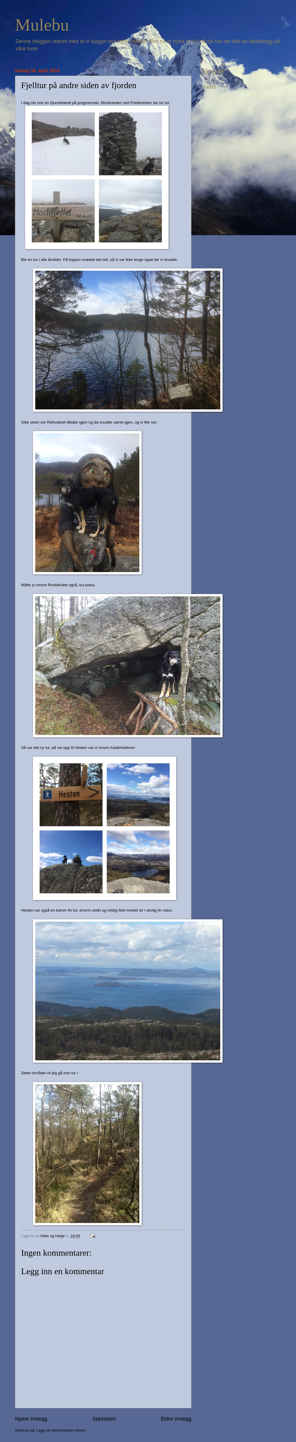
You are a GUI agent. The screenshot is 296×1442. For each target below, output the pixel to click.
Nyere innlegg (31, 1419)
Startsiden (104, 1419)
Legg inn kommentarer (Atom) (61, 1430)
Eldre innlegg (176, 1419)
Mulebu (42, 24)
